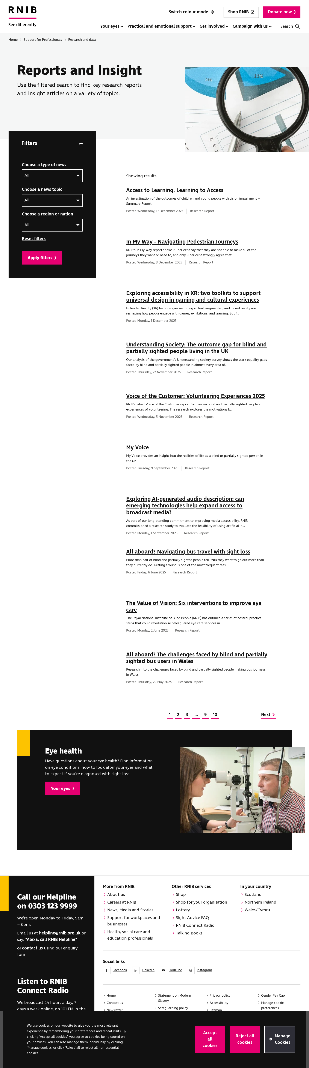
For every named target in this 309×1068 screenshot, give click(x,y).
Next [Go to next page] (268, 715)
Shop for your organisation (201, 902)
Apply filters (42, 258)
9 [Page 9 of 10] (205, 715)
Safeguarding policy (173, 1008)
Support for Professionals (43, 40)
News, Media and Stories (130, 910)
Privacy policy (220, 995)
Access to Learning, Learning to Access (174, 190)
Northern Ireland (260, 902)
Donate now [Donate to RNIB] (282, 12)
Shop (181, 895)
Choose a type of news (44, 165)
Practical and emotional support (161, 26)
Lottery (183, 910)
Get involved (214, 26)
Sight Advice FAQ (192, 918)
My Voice (137, 448)
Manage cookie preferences (272, 1005)
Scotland (253, 895)
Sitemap (216, 1010)
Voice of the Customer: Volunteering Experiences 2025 (195, 396)
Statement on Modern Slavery (174, 998)
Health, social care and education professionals (130, 935)
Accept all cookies (210, 1039)
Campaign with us (252, 26)
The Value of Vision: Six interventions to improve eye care (194, 607)
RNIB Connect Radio (195, 925)
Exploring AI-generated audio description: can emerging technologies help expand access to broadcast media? (185, 505)
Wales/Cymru (257, 910)
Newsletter (115, 1010)
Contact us (115, 1003)
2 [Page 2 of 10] (178, 715)
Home (13, 40)
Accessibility (219, 1003)
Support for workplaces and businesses (133, 921)
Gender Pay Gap (273, 995)
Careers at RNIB (121, 902)
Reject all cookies (245, 1039)
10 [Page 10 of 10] (215, 715)
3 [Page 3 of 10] (187, 715)
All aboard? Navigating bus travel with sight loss (188, 552)
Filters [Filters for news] (52, 143)
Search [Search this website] (290, 26)
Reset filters (34, 239)
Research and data (82, 40)
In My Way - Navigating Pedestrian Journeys (182, 242)
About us (116, 895)
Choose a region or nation (47, 214)
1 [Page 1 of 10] (170, 715)
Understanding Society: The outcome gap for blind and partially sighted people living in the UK (196, 348)
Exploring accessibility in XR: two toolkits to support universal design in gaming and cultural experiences (193, 297)
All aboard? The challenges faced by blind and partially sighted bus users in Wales (196, 658)
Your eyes (111, 26)
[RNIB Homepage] (22, 19)
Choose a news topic (42, 190)
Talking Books (189, 933)
